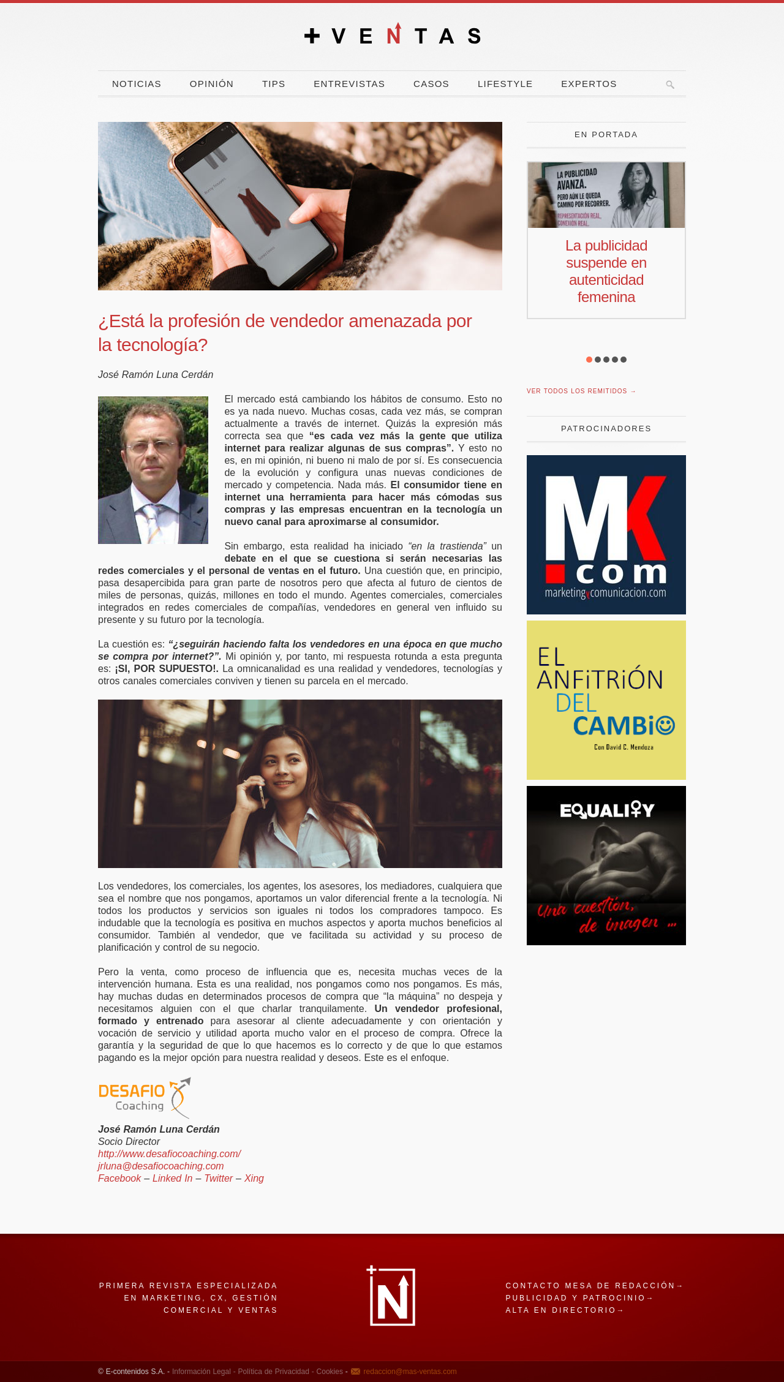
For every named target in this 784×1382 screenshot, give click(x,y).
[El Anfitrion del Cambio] (606, 776)
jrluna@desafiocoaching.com (161, 1166)
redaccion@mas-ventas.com (410, 1371)
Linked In (172, 1178)
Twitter (218, 1178)
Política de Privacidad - (275, 1371)
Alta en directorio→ (565, 1310)
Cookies (328, 1371)
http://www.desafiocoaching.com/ (169, 1154)
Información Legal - (204, 1371)
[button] (589, 360)
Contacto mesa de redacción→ (595, 1286)
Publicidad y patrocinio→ (580, 1298)
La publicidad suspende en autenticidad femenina (606, 271)
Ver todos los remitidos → (581, 391)
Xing (254, 1178)
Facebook (119, 1178)
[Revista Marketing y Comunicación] (606, 611)
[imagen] (606, 942)
